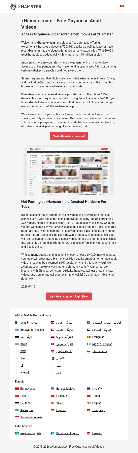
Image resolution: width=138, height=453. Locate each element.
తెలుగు (21, 358)
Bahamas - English (65, 433)
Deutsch (23, 403)
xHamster (34, 50)
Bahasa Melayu (63, 388)
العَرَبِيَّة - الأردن (62, 322)
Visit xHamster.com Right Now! (69, 296)
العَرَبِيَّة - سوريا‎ (62, 337)
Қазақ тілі (24, 410)
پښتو (56, 365)
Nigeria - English (99, 344)
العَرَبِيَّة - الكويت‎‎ (62, 329)
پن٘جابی (58, 358)
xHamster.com (46, 42)
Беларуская (25, 388)
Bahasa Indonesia (29, 417)
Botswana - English (29, 329)
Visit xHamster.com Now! (69, 136)
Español (58, 410)
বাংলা (21, 344)
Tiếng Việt (96, 410)
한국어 (58, 403)
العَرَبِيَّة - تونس (62, 344)
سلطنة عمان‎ (97, 351)
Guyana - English (28, 433)
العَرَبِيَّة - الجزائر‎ (27, 322)
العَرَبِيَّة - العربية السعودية (104, 322)
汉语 (20, 395)
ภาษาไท (94, 388)
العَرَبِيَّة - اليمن (61, 351)
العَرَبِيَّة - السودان (99, 329)
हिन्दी (20, 351)
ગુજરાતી (22, 372)
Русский (59, 395)
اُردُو (20, 365)
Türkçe (94, 395)
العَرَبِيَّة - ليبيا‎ (24, 337)
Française (95, 337)
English (94, 403)
